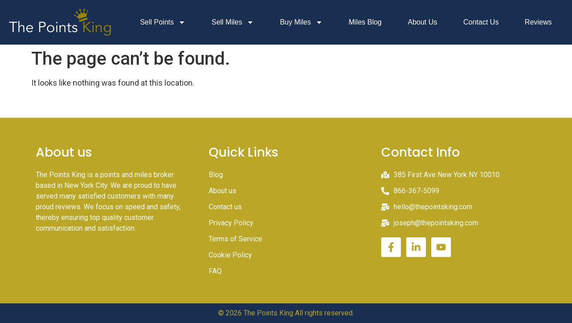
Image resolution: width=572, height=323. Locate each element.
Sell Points (162, 22)
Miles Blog (365, 22)
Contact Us (481, 22)
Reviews (538, 22)
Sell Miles (232, 22)
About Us (422, 22)
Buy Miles (301, 22)
